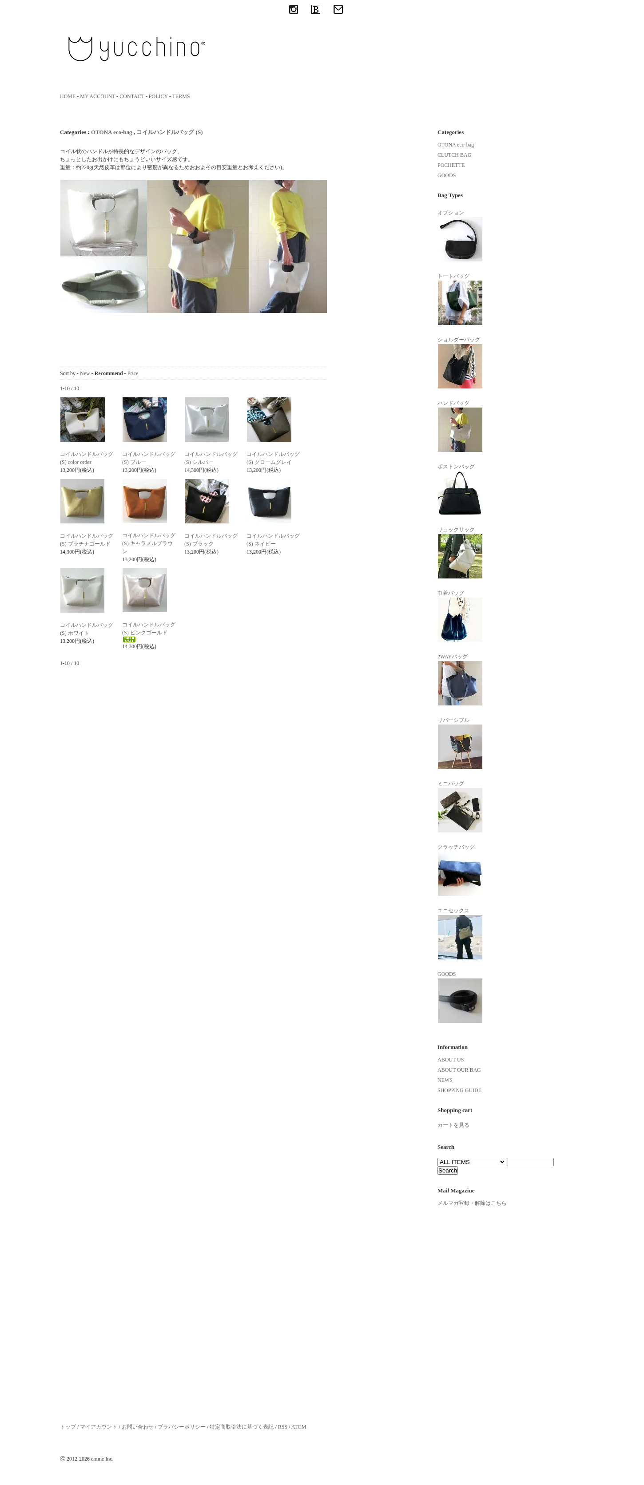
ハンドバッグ (460, 426)
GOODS (446, 175)
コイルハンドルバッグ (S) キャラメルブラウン (148, 543)
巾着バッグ (460, 616)
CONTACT (131, 96)
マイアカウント (98, 1427)
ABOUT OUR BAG (459, 1070)
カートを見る (453, 1125)
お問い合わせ (138, 1427)
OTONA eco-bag (111, 132)
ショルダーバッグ (460, 363)
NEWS (445, 1080)
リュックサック (460, 553)
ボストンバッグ (460, 489)
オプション (460, 236)
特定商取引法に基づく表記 (242, 1427)
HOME (68, 96)
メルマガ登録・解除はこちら (472, 1203)
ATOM (298, 1427)
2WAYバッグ (460, 679)
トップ (68, 1427)
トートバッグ (460, 299)
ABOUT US (450, 1060)
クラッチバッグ (460, 870)
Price (133, 373)
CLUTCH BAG (454, 155)
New (85, 373)
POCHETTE (451, 165)
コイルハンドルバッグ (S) (169, 132)
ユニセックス (460, 933)
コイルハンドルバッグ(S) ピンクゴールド (148, 632)
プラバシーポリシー (182, 1427)
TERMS (181, 96)
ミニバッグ (460, 806)
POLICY (158, 96)
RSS (282, 1427)
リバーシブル (460, 743)
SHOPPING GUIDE (459, 1090)
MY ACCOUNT (97, 96)
